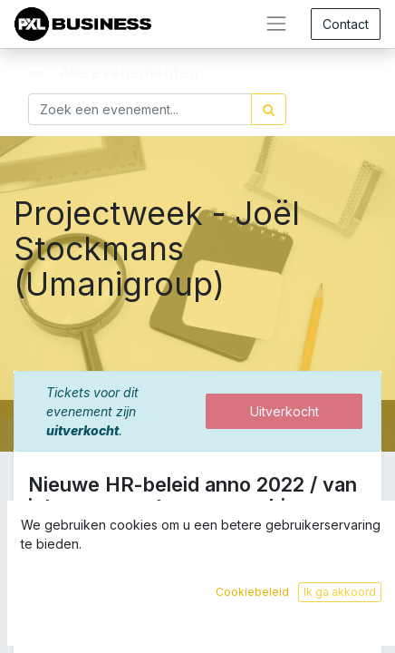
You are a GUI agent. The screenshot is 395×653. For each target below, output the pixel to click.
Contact (346, 24)
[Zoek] (268, 109)
